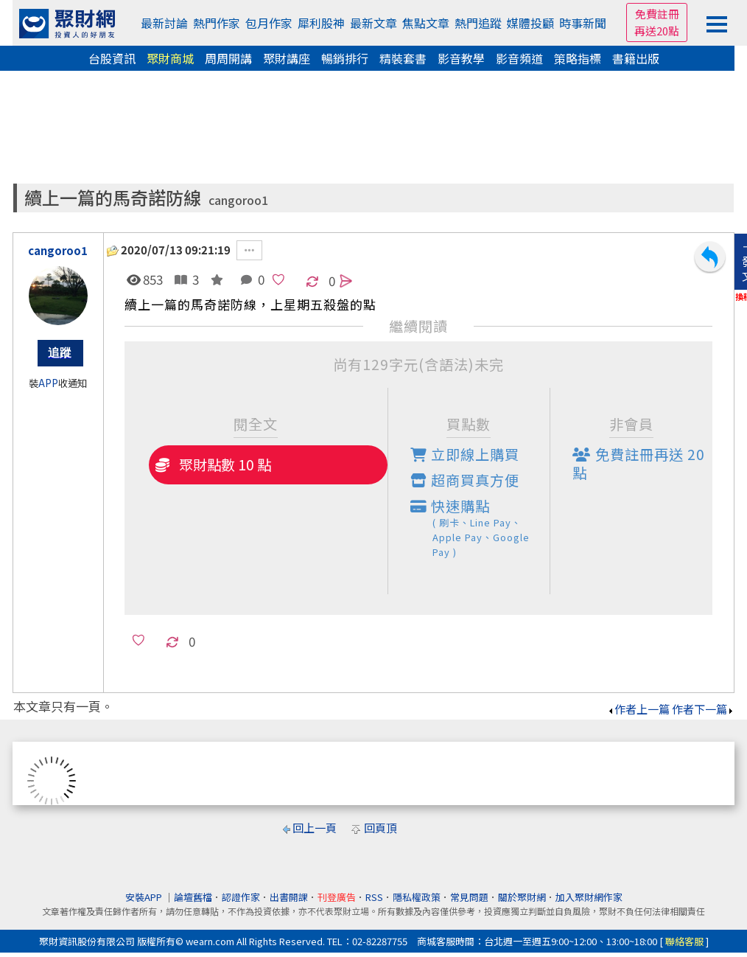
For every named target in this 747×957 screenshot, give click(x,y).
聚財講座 (286, 58)
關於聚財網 (522, 897)
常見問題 (469, 897)
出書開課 (289, 897)
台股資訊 (112, 58)
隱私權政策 (417, 897)
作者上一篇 (638, 709)
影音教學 (461, 58)
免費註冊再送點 (638, 463)
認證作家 (241, 897)
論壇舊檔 (193, 897)
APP (48, 383)
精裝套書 (403, 58)
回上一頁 (314, 827)
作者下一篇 (703, 709)
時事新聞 (582, 23)
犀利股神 (321, 23)
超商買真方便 (464, 480)
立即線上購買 (464, 454)
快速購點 (480, 527)
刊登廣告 (337, 897)
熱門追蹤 (478, 23)
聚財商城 (170, 58)
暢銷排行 (344, 58)
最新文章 (373, 23)
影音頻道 (519, 58)
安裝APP (144, 897)
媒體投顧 (530, 23)
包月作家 (268, 23)
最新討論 (164, 23)
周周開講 (228, 58)
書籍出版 (635, 58)
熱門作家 (216, 23)
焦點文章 (425, 23)
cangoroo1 (238, 200)
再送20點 (656, 30)
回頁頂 (380, 827)
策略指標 (577, 58)
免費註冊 (657, 13)
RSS (374, 897)
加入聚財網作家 (588, 897)
